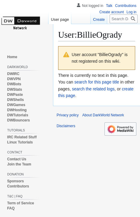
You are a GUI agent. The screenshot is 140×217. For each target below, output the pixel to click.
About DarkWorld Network (103, 115)
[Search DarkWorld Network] (124, 18)
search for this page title (96, 82)
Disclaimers (66, 126)
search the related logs (93, 88)
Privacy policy (68, 115)
